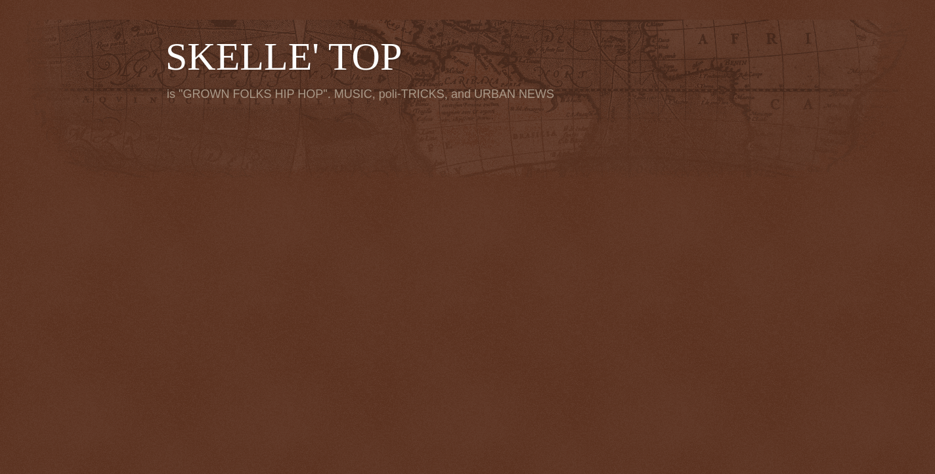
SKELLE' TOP (283, 56)
